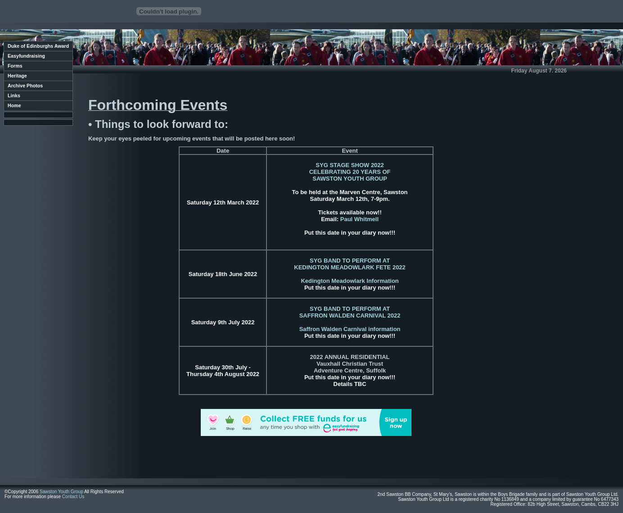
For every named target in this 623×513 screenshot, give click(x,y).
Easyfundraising (26, 56)
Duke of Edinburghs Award (38, 46)
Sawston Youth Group (61, 491)
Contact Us (73, 496)
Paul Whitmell (359, 219)
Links (14, 95)
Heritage (17, 75)
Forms (15, 65)
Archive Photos (25, 85)
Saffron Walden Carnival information (350, 329)
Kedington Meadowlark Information (349, 280)
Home (14, 105)
